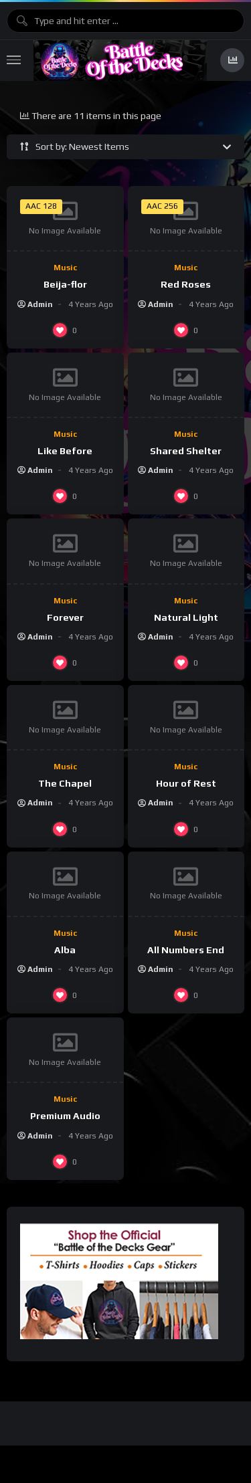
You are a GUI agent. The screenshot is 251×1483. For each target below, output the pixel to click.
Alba (65, 950)
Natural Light (186, 617)
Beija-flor (65, 284)
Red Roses (186, 284)
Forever (65, 617)
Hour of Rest (186, 783)
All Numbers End (185, 950)
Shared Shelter (186, 451)
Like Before (64, 451)
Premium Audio (65, 1115)
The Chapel (65, 783)
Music (65, 267)
